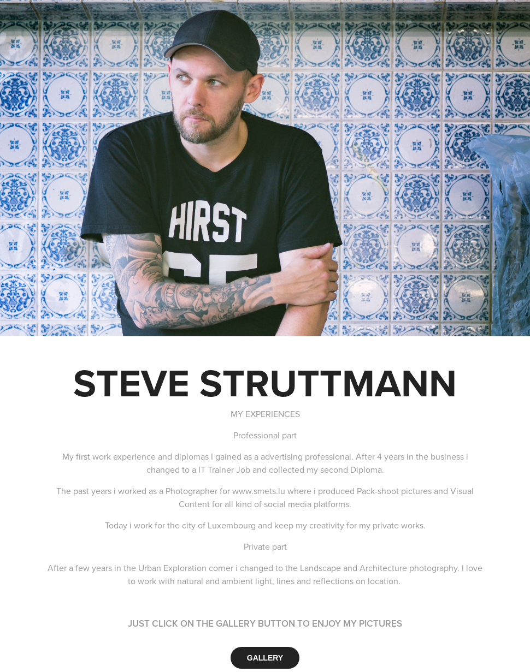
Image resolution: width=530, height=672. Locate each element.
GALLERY (265, 657)
